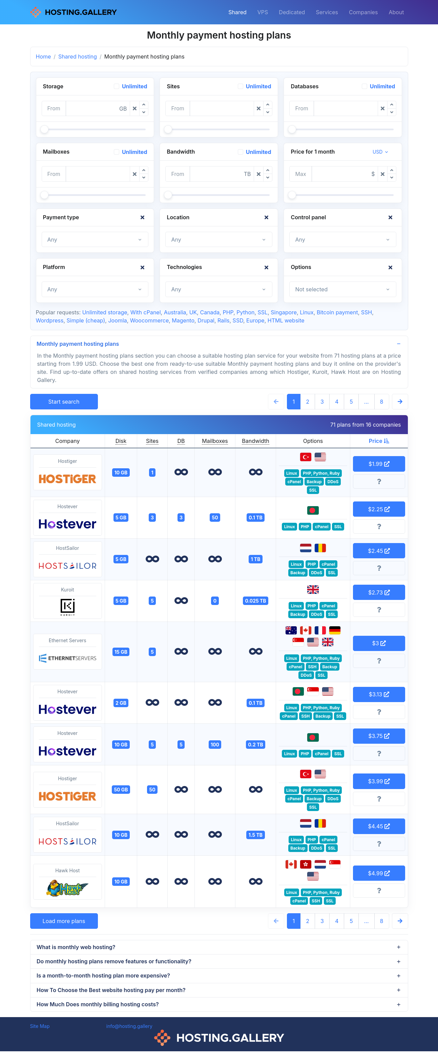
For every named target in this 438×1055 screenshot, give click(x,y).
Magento (183, 320)
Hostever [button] (68, 518)
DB (181, 441)
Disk (121, 441)
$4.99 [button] (379, 874)
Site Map (40, 1030)
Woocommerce (149, 320)
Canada (210, 312)
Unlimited (134, 86)
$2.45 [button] (379, 551)
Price (379, 441)
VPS (262, 12)
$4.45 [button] (379, 827)
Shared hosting (77, 56)
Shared (237, 12)
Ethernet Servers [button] (68, 652)
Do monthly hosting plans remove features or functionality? (114, 963)
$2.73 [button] (379, 592)
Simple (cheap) (85, 320)
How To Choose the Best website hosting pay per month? (111, 992)
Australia (175, 312)
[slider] (44, 129)
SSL (263, 312)
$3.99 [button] (379, 782)
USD (378, 152)
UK (193, 312)
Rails (223, 320)
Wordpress (50, 320)
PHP (228, 312)
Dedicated (292, 12)
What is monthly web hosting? (76, 948)
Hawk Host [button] (68, 882)
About (396, 12)
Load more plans (64, 921)
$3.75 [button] (379, 736)
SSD (238, 320)
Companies (363, 12)
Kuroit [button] (68, 601)
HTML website (286, 320)
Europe (255, 320)
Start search (64, 402)
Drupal (205, 320)
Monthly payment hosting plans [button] (78, 344)
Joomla (117, 320)
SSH (366, 312)
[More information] (379, 482)
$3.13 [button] (379, 695)
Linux (307, 312)
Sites (152, 441)
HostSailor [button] (68, 560)
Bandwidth (255, 441)
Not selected (311, 289)
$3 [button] (379, 644)
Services (327, 12)
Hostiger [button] (68, 473)
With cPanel (145, 312)
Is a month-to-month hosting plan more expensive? (104, 977)
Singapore (284, 312)
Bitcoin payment (337, 312)
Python (245, 312)
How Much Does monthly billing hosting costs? (98, 1007)
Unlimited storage (104, 312)
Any (52, 239)
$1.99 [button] (379, 464)
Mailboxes (215, 441)
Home (43, 56)
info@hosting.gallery (129, 1030)
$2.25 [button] (379, 509)
